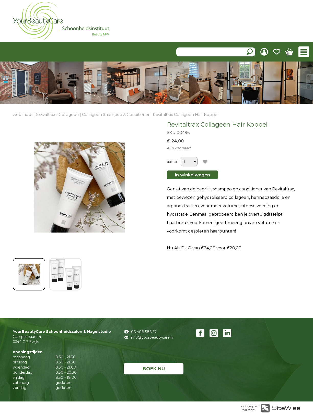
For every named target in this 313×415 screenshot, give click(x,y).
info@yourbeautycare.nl (152, 337)
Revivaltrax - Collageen (56, 114)
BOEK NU (154, 369)
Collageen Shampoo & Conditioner (115, 114)
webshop (22, 114)
